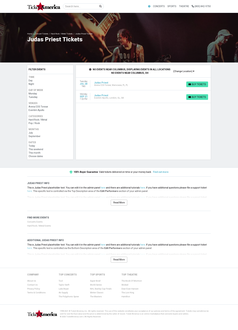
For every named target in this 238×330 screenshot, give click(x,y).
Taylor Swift (64, 285)
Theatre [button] (184, 6)
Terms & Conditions (36, 292)
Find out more (160, 172)
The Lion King (127, 292)
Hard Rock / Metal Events (39, 226)
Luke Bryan (64, 289)
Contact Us (32, 285)
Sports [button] (171, 6)
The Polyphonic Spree (69, 296)
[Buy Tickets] (197, 84)
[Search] (80, 6)
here (103, 187)
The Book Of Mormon (131, 281)
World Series (96, 285)
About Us (31, 281)
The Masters (96, 296)
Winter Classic (96, 292)
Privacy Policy (33, 289)
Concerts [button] (159, 6)
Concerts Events (35, 222)
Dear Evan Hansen (130, 289)
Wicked (124, 285)
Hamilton (125, 296)
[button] (149, 6)
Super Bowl (95, 281)
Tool (61, 281)
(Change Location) (183, 71)
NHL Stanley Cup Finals (101, 289)
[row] (143, 84)
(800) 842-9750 (201, 6)
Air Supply (63, 292)
